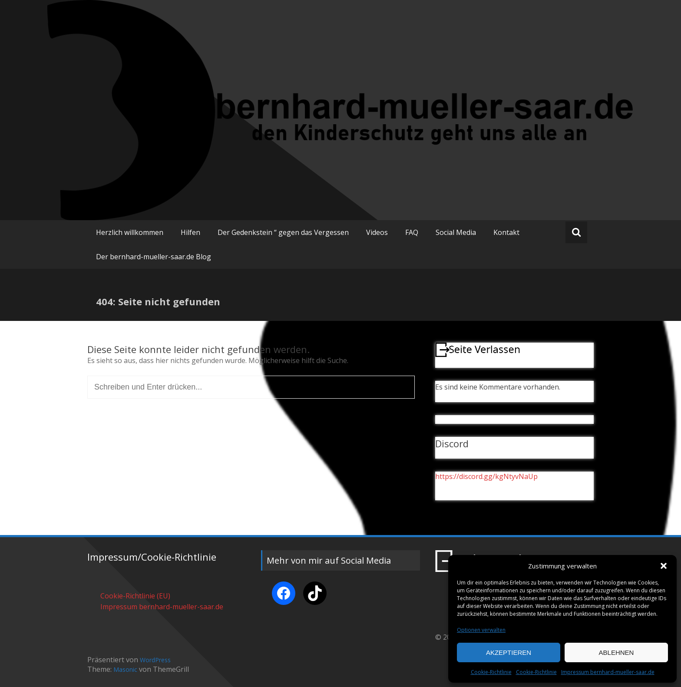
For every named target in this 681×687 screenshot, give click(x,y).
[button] (663, 565)
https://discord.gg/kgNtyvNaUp (486, 476)
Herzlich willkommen (129, 232)
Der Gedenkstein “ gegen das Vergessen (283, 232)
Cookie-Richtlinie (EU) (135, 596)
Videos (377, 232)
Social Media (456, 232)
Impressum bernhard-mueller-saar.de (608, 672)
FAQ (411, 232)
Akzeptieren (508, 652)
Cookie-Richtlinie (491, 672)
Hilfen (190, 232)
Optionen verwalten (481, 630)
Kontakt (506, 232)
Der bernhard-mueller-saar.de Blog (153, 256)
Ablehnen (616, 652)
